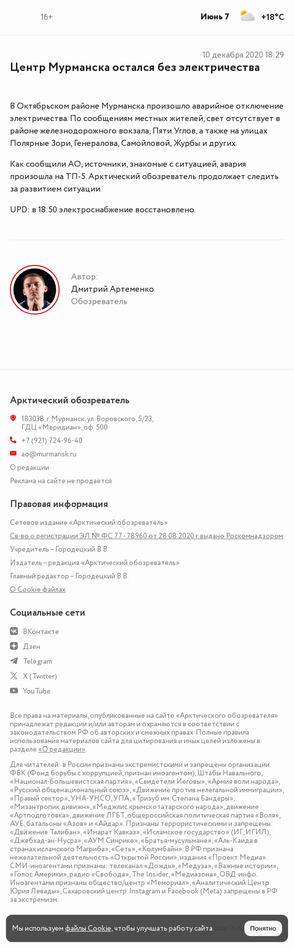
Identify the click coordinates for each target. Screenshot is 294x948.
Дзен (31, 646)
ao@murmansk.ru (48, 454)
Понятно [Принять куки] (263, 928)
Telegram (37, 661)
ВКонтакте (41, 632)
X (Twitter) (40, 676)
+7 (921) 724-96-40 (51, 441)
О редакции (29, 467)
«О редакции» (61, 749)
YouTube (37, 691)
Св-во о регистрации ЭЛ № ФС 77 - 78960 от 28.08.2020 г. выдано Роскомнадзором (146, 536)
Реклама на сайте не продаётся (61, 481)
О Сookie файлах (38, 589)
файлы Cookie (88, 928)
